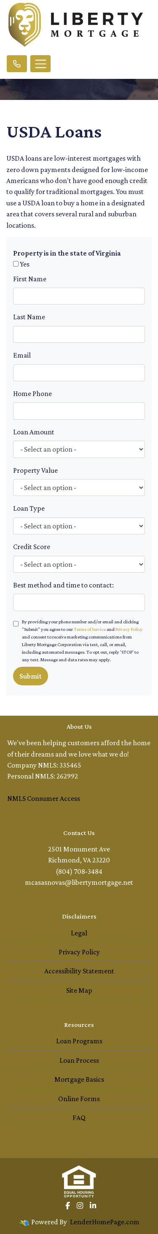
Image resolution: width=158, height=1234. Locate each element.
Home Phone (32, 393)
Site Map (79, 990)
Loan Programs (79, 1041)
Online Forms (79, 1098)
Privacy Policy (129, 629)
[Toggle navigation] (40, 63)
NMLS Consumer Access (43, 798)
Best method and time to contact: (63, 585)
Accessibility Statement (79, 971)
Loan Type (29, 508)
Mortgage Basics (79, 1079)
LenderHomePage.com (104, 1222)
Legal (79, 933)
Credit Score (31, 546)
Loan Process (79, 1060)
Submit (30, 676)
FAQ (79, 1117)
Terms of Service (90, 629)
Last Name (29, 317)
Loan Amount (33, 432)
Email (22, 355)
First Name (29, 279)
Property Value (35, 470)
